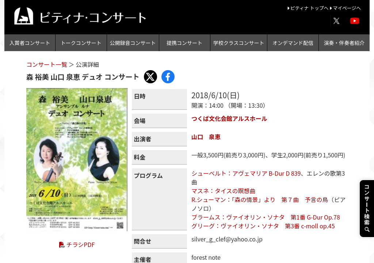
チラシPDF (77, 244)
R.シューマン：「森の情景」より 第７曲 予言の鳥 (259, 199)
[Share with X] (150, 76)
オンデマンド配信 (292, 42)
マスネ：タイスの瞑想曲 (223, 190)
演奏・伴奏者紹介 (344, 42)
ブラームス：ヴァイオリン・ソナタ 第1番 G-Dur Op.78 (265, 217)
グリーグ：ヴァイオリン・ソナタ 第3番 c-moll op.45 (263, 225)
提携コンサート (184, 42)
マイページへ (345, 7)
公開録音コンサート (133, 42)
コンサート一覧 (47, 64)
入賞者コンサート (29, 42)
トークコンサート (81, 42)
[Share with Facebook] (168, 76)
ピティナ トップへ (308, 7)
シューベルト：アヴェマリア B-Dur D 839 (246, 173)
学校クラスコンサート (238, 42)
